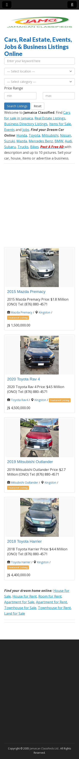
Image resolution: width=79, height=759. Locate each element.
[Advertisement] (39, 205)
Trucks (22, 146)
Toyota (34, 135)
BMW (59, 141)
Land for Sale (14, 613)
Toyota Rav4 (19, 400)
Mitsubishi (50, 135)
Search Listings (17, 106)
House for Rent (24, 596)
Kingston (44, 312)
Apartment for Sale (19, 602)
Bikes (34, 146)
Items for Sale (60, 124)
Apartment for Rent (51, 602)
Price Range (13, 88)
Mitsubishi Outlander (24, 482)
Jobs (25, 129)
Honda (21, 135)
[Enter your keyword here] (39, 61)
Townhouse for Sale (20, 607)
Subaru (10, 146)
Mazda (21, 141)
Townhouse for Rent (54, 607)
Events (9, 129)
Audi (68, 141)
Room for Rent (50, 596)
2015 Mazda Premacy (26, 291)
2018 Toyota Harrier (24, 541)
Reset (38, 106)
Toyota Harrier (21, 562)
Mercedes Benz (41, 141)
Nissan (65, 135)
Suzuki (9, 141)
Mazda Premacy (21, 312)
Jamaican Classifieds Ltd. (44, 748)
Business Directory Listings (25, 124)
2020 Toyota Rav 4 (23, 379)
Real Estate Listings (50, 118)
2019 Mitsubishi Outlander (30, 461)
